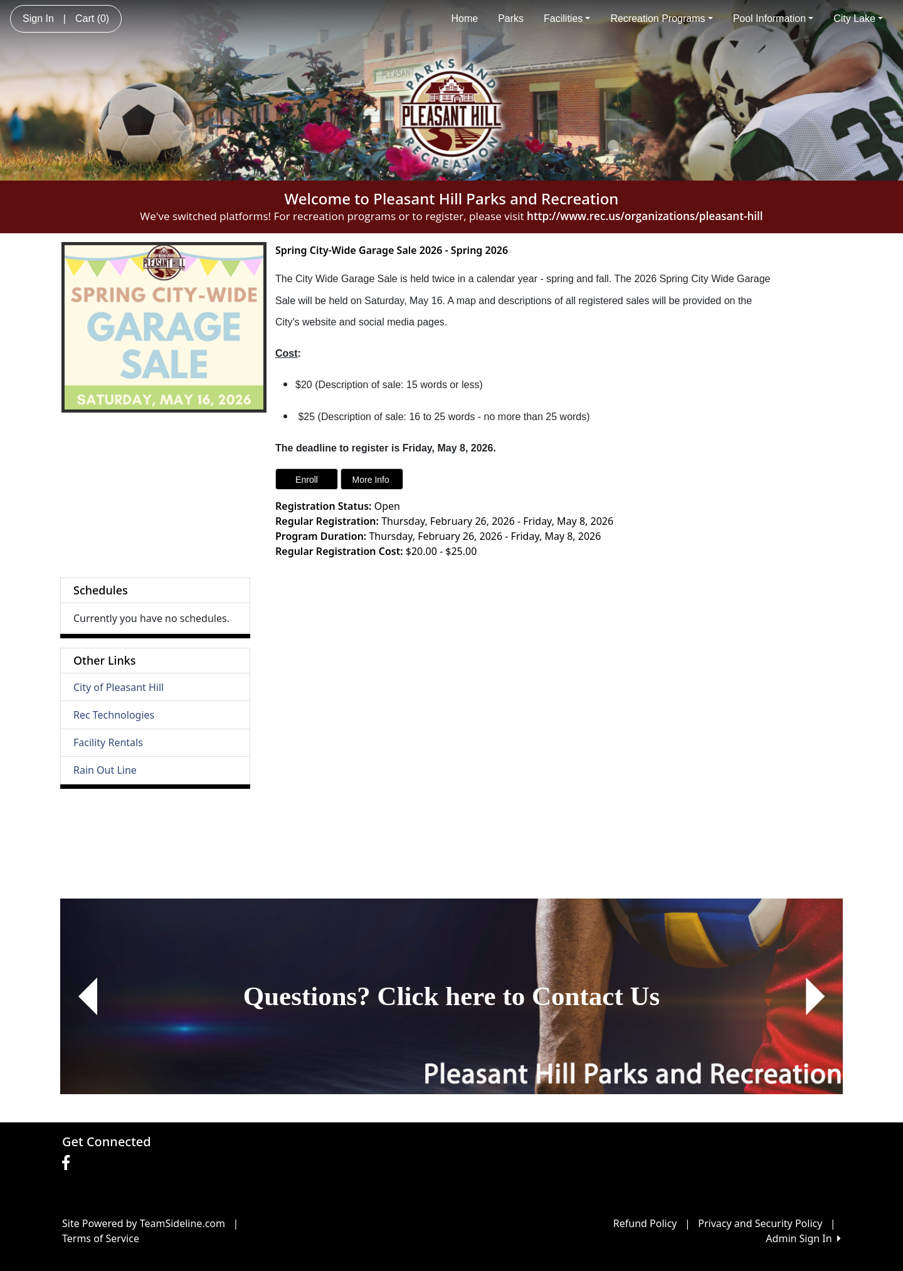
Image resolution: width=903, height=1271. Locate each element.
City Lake (858, 18)
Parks (511, 18)
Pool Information (773, 18)
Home (464, 18)
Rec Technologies (113, 715)
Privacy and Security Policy (760, 1223)
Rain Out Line (105, 770)
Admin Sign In (803, 1238)
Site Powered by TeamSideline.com (143, 1223)
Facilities (567, 18)
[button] (87, 996)
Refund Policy (645, 1223)
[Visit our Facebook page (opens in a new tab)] (69, 1163)
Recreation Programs (661, 18)
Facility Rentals (108, 742)
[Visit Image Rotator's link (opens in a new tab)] (451, 996)
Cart (92, 18)
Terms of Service (100, 1238)
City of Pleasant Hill (118, 687)
